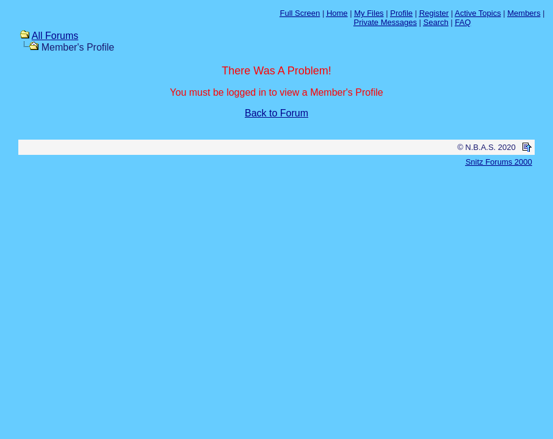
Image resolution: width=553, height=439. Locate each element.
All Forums (55, 35)
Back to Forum (276, 113)
